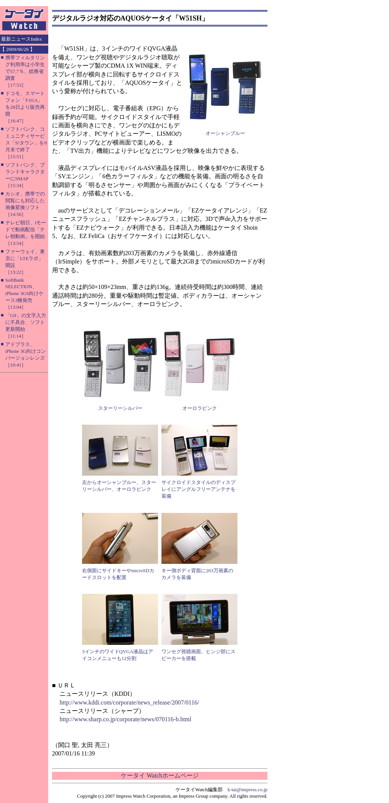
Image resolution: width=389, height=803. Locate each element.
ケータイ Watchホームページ (159, 775)
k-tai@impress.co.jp (247, 789)
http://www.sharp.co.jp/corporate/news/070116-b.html (125, 719)
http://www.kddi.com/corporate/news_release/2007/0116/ (129, 702)
